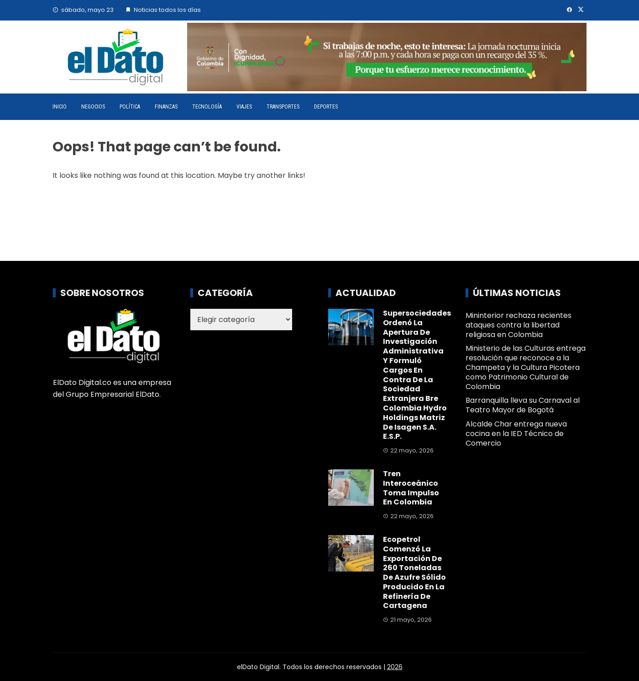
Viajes (244, 107)
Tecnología (207, 107)
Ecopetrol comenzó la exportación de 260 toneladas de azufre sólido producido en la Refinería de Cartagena (414, 572)
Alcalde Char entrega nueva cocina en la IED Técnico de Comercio (516, 433)
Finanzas (166, 107)
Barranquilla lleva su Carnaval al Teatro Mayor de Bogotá (523, 405)
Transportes (283, 107)
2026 (395, 666)
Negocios (93, 107)
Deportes (326, 107)
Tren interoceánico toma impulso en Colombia (411, 487)
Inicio (59, 107)
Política (130, 107)
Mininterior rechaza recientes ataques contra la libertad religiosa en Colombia (518, 325)
